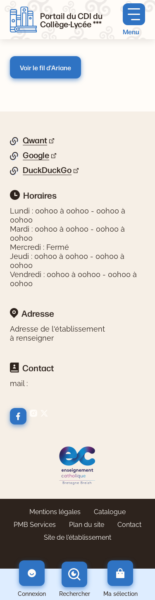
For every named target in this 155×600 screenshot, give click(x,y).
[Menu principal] (134, 19)
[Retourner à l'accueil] (23, 20)
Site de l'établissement (77, 537)
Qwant (35, 140)
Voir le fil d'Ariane (45, 67)
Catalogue (110, 512)
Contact (129, 525)
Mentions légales (55, 512)
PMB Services (35, 525)
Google (36, 155)
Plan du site (86, 525)
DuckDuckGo (47, 170)
